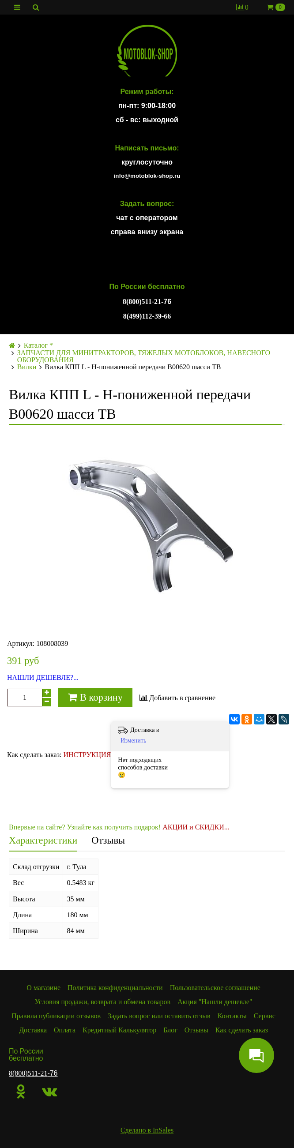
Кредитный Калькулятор (119, 1030)
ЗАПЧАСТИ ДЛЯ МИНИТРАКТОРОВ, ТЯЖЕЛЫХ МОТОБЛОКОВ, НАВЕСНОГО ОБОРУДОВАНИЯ (143, 356)
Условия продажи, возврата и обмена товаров (102, 1001)
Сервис (264, 1016)
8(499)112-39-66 (147, 316)
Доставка (33, 1030)
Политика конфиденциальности (115, 987)
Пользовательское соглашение (215, 987)
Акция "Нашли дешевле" (215, 1001)
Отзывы (108, 840)
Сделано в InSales (147, 1130)
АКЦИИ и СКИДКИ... (196, 827)
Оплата (64, 1030)
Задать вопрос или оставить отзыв (159, 1016)
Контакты (232, 1016)
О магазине (43, 987)
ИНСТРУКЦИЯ (87, 754)
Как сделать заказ (241, 1030)
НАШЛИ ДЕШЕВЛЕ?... (43, 677)
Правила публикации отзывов (56, 1016)
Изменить (133, 740)
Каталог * (38, 345)
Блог (170, 1030)
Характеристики (43, 840)
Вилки (27, 367)
